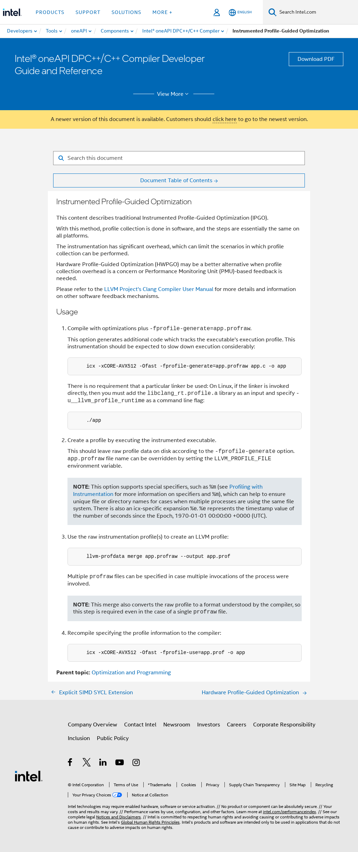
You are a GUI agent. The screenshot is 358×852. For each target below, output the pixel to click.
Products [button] (50, 12)
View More (174, 94)
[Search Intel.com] (317, 12)
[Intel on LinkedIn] (103, 763)
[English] (240, 12)
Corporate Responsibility (284, 724)
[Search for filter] (179, 158)
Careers (236, 724)
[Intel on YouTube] (120, 763)
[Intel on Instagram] (136, 763)
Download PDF (316, 59)
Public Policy (113, 738)
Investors (208, 724)
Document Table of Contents (176, 180)
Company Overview (92, 724)
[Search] (272, 12)
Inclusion (79, 738)
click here (225, 119)
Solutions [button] (126, 12)
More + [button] (162, 12)
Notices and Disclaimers (118, 816)
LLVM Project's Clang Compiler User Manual (158, 289)
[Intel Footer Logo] (29, 775)
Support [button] (88, 12)
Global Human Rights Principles (150, 822)
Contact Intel (140, 724)
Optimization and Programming (131, 672)
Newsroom (176, 724)
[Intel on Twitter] (86, 763)
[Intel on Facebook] (70, 763)
